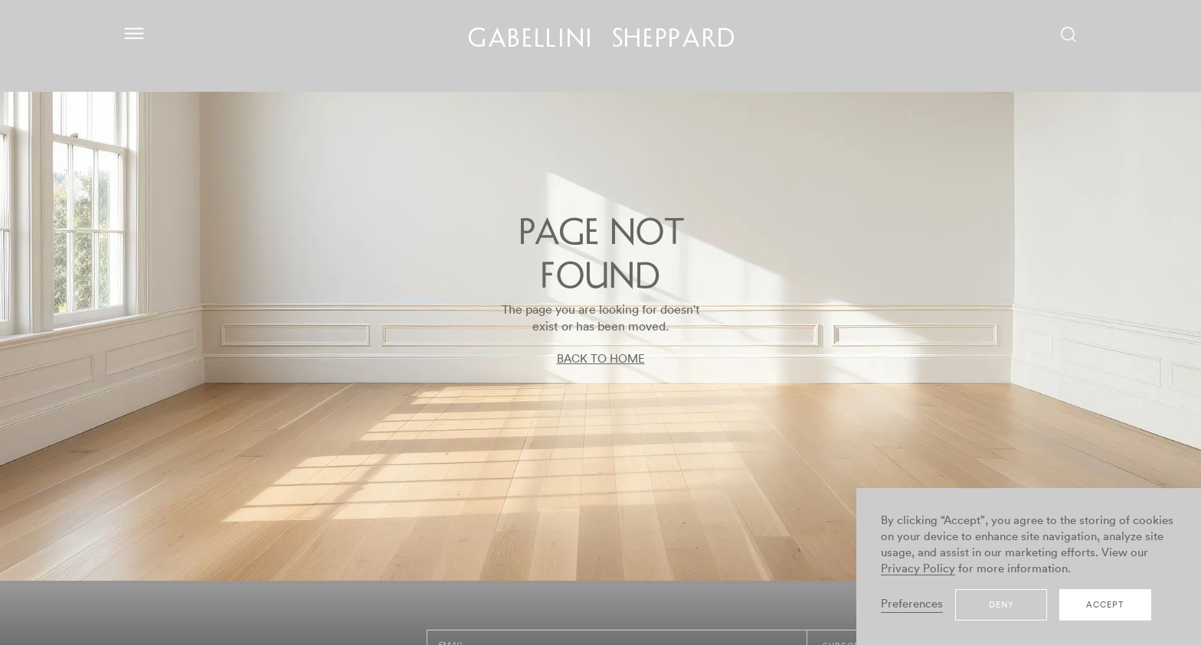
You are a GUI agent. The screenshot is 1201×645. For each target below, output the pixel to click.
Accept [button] (1105, 605)
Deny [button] (1001, 605)
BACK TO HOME (601, 359)
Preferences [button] (912, 604)
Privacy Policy (918, 569)
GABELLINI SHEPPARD (602, 41)
